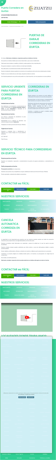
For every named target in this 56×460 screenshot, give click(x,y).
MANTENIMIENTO (32, 205)
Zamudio (19, 458)
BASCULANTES (6, 201)
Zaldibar (45, 454)
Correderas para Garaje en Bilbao (15, 26)
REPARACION (19, 205)
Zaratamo (32, 458)
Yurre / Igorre (19, 454)
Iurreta (32, 454)
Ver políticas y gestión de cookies (26, 394)
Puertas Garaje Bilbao (4, 26)
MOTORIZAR (6, 205)
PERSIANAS (32, 201)
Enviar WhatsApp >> (13, 22)
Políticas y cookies (45, 458)
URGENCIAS (45, 205)
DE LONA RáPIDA (45, 209)
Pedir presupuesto (41, 22)
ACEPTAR (30, 397)
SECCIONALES (45, 201)
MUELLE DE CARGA (19, 209)
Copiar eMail (46, 189)
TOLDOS (6, 209)
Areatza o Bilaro (6, 454)
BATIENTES (19, 201)
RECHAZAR (22, 397)
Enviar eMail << (33, 189)
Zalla (6, 458)
